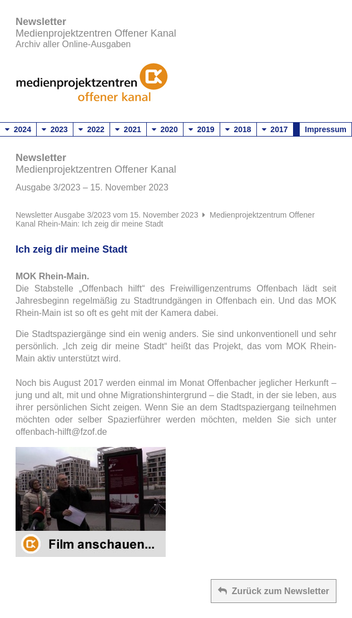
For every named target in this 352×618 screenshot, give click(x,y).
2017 (275, 129)
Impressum (325, 129)
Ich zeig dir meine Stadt (71, 249)
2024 (18, 129)
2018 (238, 129)
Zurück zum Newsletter (273, 591)
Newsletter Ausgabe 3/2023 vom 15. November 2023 (107, 214)
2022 (91, 129)
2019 (202, 129)
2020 (165, 129)
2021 (128, 129)
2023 (55, 129)
